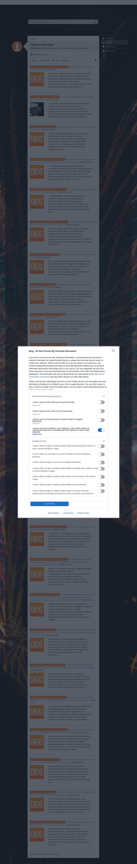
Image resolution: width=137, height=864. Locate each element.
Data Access (68, 513)
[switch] (101, 402)
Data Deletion (53, 513)
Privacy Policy (83, 513)
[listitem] (68, 396)
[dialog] (68, 432)
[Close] (114, 351)
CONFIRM (49, 504)
